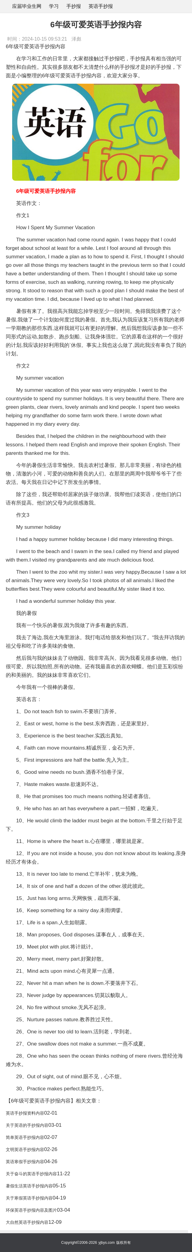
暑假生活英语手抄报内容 (29, 1185)
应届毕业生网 (26, 6)
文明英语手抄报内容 (25, 1149)
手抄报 (73, 6)
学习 (54, 6)
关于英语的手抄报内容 (27, 1125)
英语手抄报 (101, 6)
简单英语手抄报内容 (25, 1137)
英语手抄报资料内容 (25, 1113)
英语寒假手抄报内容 (25, 1161)
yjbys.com (107, 1242)
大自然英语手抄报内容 (27, 1222)
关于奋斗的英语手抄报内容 (31, 1173)
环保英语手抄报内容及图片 (31, 1210)
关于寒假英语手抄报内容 (29, 1198)
